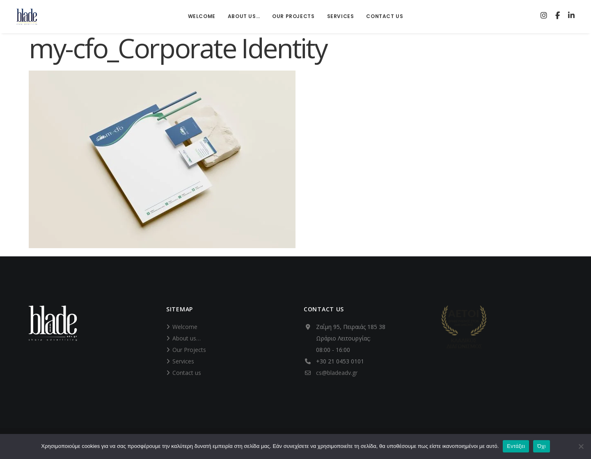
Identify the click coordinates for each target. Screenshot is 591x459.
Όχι (541, 446)
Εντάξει (516, 446)
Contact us (186, 373)
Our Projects (189, 350)
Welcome (184, 327)
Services (183, 361)
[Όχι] (581, 446)
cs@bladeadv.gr (336, 373)
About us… (186, 338)
